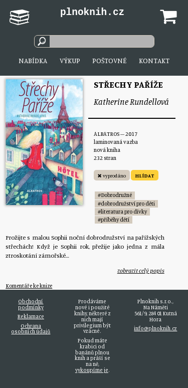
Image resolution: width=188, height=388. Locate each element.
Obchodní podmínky (31, 304)
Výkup (70, 60)
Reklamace (31, 316)
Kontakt (154, 60)
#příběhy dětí (113, 219)
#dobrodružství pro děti (126, 203)
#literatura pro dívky (122, 211)
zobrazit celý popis (140, 270)
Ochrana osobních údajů (30, 328)
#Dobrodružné (115, 195)
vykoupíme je (91, 369)
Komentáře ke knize (29, 285)
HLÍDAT (144, 175)
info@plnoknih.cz (155, 328)
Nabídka (33, 60)
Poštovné (109, 60)
